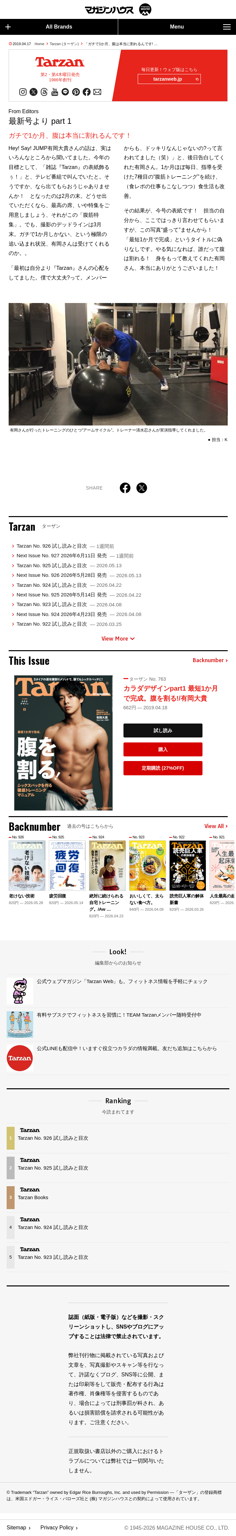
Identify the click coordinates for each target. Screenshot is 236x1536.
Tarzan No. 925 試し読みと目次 (69, 565)
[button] (222, 874)
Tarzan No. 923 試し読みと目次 (69, 604)
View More (118, 638)
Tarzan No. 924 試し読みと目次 (69, 585)
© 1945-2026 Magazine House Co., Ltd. (176, 1528)
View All (216, 826)
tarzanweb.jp (175, 79)
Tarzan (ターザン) (64, 44)
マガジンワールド (118, 9)
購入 (163, 749)
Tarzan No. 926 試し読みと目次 (65, 546)
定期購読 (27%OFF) (163, 768)
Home (39, 44)
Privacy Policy (57, 1528)
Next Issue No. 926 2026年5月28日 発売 (79, 575)
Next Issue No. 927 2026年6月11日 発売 (75, 556)
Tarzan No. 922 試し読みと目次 (69, 624)
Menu (200, 27)
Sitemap (16, 1528)
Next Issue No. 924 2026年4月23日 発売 (79, 614)
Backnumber (210, 660)
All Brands (38, 27)
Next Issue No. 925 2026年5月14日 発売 (79, 594)
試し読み (163, 730)
